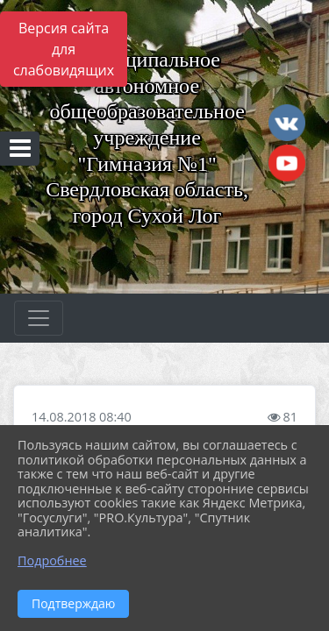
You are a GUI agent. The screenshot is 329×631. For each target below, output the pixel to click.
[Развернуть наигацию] (38, 318)
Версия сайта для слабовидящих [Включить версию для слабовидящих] (63, 49)
